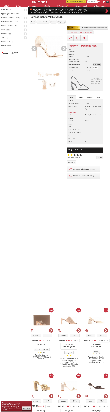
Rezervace (62, 6)
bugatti (69, 353)
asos (96, 351)
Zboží (6, 6)
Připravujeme (6, 45)
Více (99, 157)
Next (63, 48)
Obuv (3, 29)
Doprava (89, 97)
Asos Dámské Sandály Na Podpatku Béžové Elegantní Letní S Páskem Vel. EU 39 (96, 359)
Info (71, 97)
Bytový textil (5, 41)
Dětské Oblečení (7, 25)
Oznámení (32, 6)
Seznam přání (81, 6)
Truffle (87, 103)
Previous (33, 48)
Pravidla (80, 97)
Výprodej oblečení (8, 14)
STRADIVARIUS (41, 349)
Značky (47, 6)
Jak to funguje (100, 6)
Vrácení (98, 97)
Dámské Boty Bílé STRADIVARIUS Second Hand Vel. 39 (42, 357)
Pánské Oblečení (7, 21)
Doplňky (4, 33)
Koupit (35, 335)
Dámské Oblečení (7, 18)
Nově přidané (6, 10)
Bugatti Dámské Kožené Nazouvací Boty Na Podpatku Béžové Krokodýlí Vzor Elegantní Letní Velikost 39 (69, 362)
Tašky (3, 37)
